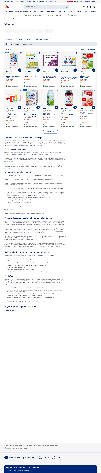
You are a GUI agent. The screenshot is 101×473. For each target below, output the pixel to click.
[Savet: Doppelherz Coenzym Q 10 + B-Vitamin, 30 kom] (82, 122)
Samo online (93, 11)
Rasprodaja (80, 11)
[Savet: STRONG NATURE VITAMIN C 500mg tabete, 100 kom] (45, 122)
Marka (20, 39)
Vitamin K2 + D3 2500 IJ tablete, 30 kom (85, 77)
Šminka (17, 11)
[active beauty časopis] (82, 1)
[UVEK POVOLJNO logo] (70, 1)
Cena (28, 39)
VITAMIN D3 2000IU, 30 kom (31, 76)
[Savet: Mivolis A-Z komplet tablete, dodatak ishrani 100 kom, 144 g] (26, 122)
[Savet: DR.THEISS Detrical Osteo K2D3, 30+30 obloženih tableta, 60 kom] (45, 83)
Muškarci (36, 11)
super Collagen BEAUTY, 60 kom (67, 115)
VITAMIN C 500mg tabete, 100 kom (49, 115)
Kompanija (6, 1)
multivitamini (59, 231)
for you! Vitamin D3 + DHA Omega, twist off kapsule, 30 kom (12, 116)
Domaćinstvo (62, 11)
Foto (74, 11)
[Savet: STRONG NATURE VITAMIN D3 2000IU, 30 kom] (26, 83)
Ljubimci (69, 11)
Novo (5, 11)
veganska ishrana (21, 236)
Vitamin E (40, 31)
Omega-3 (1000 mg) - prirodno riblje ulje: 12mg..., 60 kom (69, 78)
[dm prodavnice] (84, 7)
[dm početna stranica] (7, 7)
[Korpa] (94, 7)
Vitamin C (24, 31)
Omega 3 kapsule (10, 310)
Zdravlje (42, 11)
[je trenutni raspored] (91, 49)
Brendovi (11, 11)
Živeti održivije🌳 (40, 1)
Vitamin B (16, 31)
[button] (40, 457)
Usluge (47, 1)
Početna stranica (8, 18)
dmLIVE (87, 11)
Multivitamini (49, 31)
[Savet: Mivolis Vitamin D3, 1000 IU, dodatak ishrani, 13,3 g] (8, 83)
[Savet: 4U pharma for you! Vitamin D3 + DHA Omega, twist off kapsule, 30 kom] (8, 122)
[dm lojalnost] (90, 1)
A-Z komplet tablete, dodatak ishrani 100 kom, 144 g (31, 115)
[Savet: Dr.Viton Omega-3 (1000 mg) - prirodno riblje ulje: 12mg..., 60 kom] (63, 83)
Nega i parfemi (24, 11)
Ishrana (48, 11)
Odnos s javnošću (14, 1)
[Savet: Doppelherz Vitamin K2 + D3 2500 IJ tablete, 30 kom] (82, 83)
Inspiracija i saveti (31, 1)
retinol (11, 179)
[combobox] (46, 7)
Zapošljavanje (23, 1)
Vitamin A (8, 31)
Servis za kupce (53, 1)
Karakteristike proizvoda (41, 39)
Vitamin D (32, 31)
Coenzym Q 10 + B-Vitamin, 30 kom (86, 114)
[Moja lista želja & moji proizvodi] (87, 7)
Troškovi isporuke (23, 445)
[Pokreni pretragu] (66, 7)
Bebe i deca (54, 11)
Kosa (31, 11)
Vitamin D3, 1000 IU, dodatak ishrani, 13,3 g (13, 77)
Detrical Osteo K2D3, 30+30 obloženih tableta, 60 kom (49, 77)
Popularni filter (10, 39)
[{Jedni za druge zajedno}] (76, 1)
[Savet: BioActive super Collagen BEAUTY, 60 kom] (63, 122)
